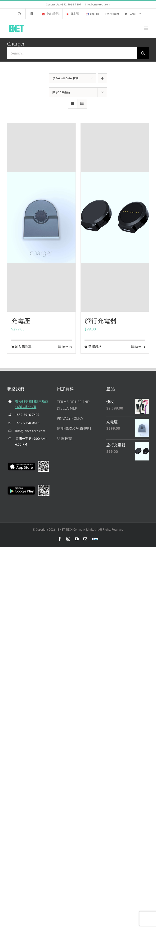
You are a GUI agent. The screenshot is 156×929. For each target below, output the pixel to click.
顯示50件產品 (61, 92)
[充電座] (41, 217)
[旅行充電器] (115, 217)
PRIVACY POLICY (70, 418)
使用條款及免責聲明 (74, 428)
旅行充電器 (100, 320)
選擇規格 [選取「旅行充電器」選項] (95, 347)
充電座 (20, 320)
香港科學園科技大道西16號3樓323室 (31, 404)
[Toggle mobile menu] (146, 28)
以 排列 (65, 78)
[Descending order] (102, 78)
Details (67, 347)
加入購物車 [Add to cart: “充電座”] (23, 347)
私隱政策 (64, 438)
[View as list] (82, 103)
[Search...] (72, 53)
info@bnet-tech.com (97, 4)
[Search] (143, 53)
